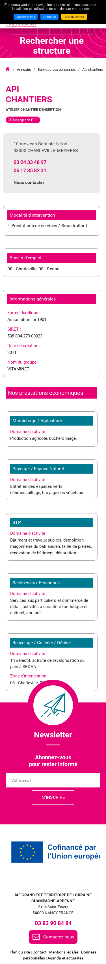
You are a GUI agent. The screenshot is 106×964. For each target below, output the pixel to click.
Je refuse (49, 16)
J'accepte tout (25, 16)
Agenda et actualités (65, 958)
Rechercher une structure (52, 45)
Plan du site (20, 952)
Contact (40, 952)
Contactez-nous (58, 937)
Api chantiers (92, 69)
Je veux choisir (74, 16)
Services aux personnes (57, 69)
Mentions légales (64, 952)
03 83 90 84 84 (53, 923)
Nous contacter (29, 182)
